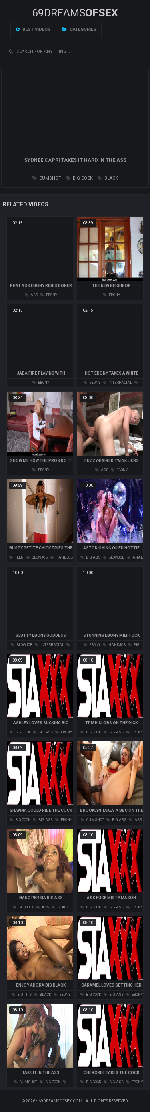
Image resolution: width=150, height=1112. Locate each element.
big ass (90, 557)
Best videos (33, 29)
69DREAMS (75, 12)
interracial (117, 383)
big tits (22, 995)
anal (135, 557)
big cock (79, 178)
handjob (61, 557)
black (108, 178)
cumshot (46, 178)
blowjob (37, 557)
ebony (48, 295)
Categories (79, 29)
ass (31, 295)
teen (16, 557)
